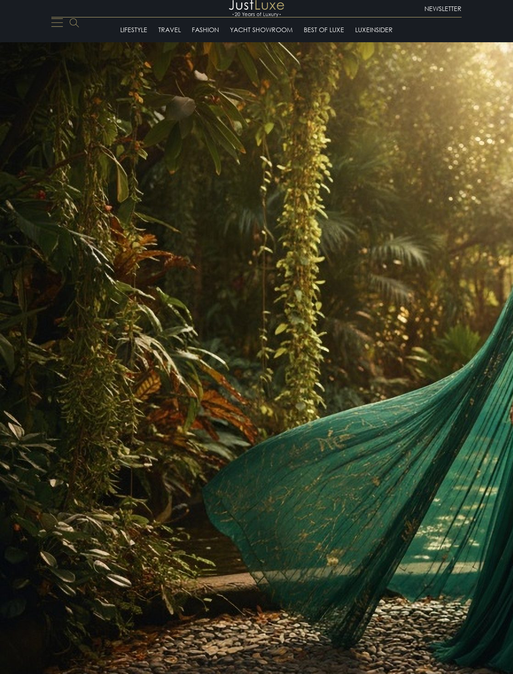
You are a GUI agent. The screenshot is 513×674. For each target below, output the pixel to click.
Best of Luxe (324, 29)
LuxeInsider (374, 29)
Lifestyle (133, 29)
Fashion (205, 29)
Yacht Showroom (261, 29)
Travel (169, 29)
